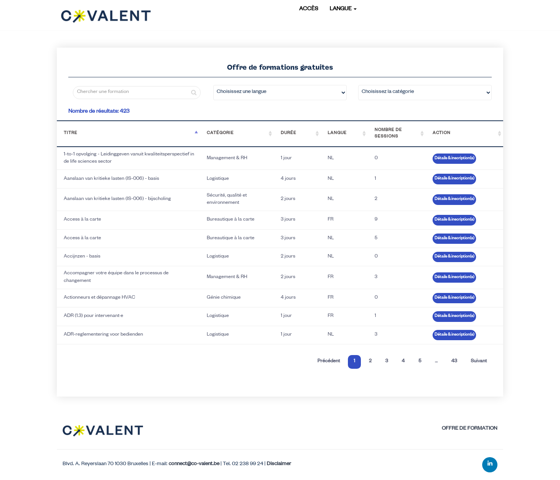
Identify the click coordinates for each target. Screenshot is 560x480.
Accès (308, 9)
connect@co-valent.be (194, 464)
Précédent (328, 361)
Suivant (479, 361)
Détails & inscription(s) (454, 158)
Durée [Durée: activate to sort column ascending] (288, 133)
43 (454, 361)
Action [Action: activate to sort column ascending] (442, 133)
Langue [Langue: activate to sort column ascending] (337, 133)
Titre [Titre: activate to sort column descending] (70, 133)
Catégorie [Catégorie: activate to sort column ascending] (220, 133)
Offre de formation (469, 429)
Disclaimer (279, 464)
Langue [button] (343, 9)
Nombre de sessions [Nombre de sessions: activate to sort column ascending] (388, 133)
